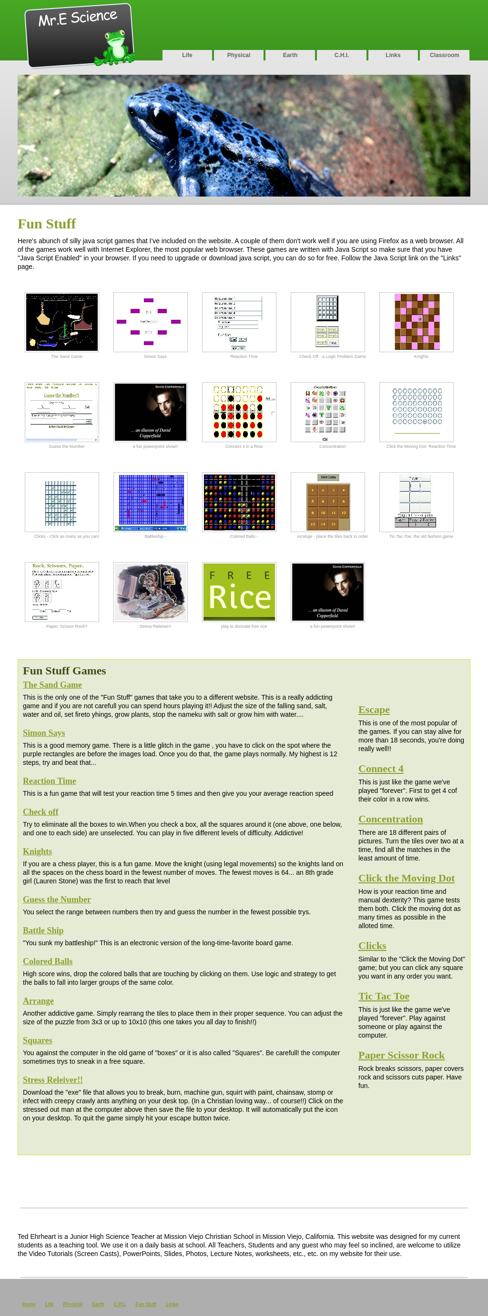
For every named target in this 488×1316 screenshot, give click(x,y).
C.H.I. (342, 55)
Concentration (390, 819)
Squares (37, 1040)
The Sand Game (52, 685)
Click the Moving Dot (406, 878)
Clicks (372, 945)
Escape (374, 709)
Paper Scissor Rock (401, 1055)
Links (393, 55)
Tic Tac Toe (383, 996)
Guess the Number (57, 899)
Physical (239, 55)
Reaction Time (49, 781)
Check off (41, 812)
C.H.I (119, 1304)
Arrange (38, 1001)
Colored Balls (47, 961)
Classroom (444, 55)
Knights (37, 851)
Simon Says (44, 733)
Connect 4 (381, 768)
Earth (290, 55)
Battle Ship (43, 930)
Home (29, 1304)
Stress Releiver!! (53, 1080)
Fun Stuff (145, 1304)
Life (187, 55)
